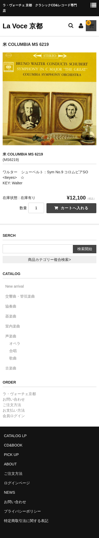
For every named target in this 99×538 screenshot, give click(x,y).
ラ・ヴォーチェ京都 (19, 394)
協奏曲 (10, 306)
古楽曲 (10, 368)
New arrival (14, 286)
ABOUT (10, 464)
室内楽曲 (12, 326)
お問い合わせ (14, 399)
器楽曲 (10, 316)
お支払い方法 (14, 410)
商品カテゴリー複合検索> (49, 259)
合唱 (13, 351)
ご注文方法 (12, 405)
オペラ (14, 343)
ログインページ (17, 483)
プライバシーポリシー (22, 511)
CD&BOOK (13, 445)
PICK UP (11, 455)
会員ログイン (14, 416)
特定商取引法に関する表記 (26, 521)
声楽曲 (10, 336)
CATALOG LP (15, 436)
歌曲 (13, 358)
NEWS (9, 492)
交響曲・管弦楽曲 (20, 296)
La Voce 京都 (23, 26)
